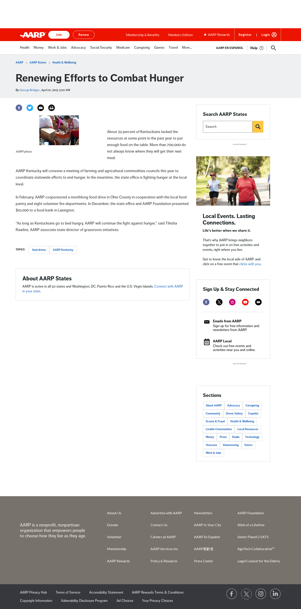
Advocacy (233, 405)
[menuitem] (24, 49)
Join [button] (59, 35)
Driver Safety (234, 413)
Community (213, 413)
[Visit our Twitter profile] (246, 594)
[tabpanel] (246, 47)
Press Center (203, 561)
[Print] (51, 108)
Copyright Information (36, 601)
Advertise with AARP (166, 513)
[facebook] (206, 302)
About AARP (214, 405)
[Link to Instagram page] (261, 594)
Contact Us (158, 525)
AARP (19, 62)
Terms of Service (68, 592)
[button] (274, 48)
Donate (112, 525)
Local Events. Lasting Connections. (229, 219)
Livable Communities (219, 429)
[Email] (40, 108)
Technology (252, 437)
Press (223, 437)
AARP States (38, 62)
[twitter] (219, 302)
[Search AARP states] (228, 127)
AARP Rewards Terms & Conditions (158, 592)
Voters (248, 445)
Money (210, 437)
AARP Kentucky (63, 250)
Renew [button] (84, 35)
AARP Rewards (118, 561)
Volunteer (114, 537)
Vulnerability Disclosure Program (84, 601)
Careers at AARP (163, 537)
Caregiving (252, 405)
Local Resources (247, 429)
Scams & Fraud (215, 421)
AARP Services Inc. (164, 549)
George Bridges (29, 90)
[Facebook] (19, 108)
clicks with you (250, 264)
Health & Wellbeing (64, 62)
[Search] (258, 127)
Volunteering (231, 445)
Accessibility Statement (106, 592)
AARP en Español (229, 48)
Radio (235, 437)
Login (265, 35)
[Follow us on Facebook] (231, 594)
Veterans (211, 445)
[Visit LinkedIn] (275, 594)
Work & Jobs (213, 453)
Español (253, 413)
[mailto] (258, 302)
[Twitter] (30, 108)
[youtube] (245, 302)
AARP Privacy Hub (33, 592)
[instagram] (232, 302)
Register (245, 35)
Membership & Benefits (142, 35)
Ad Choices (125, 601)
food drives (39, 250)
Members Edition (180, 35)
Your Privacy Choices (157, 601)
